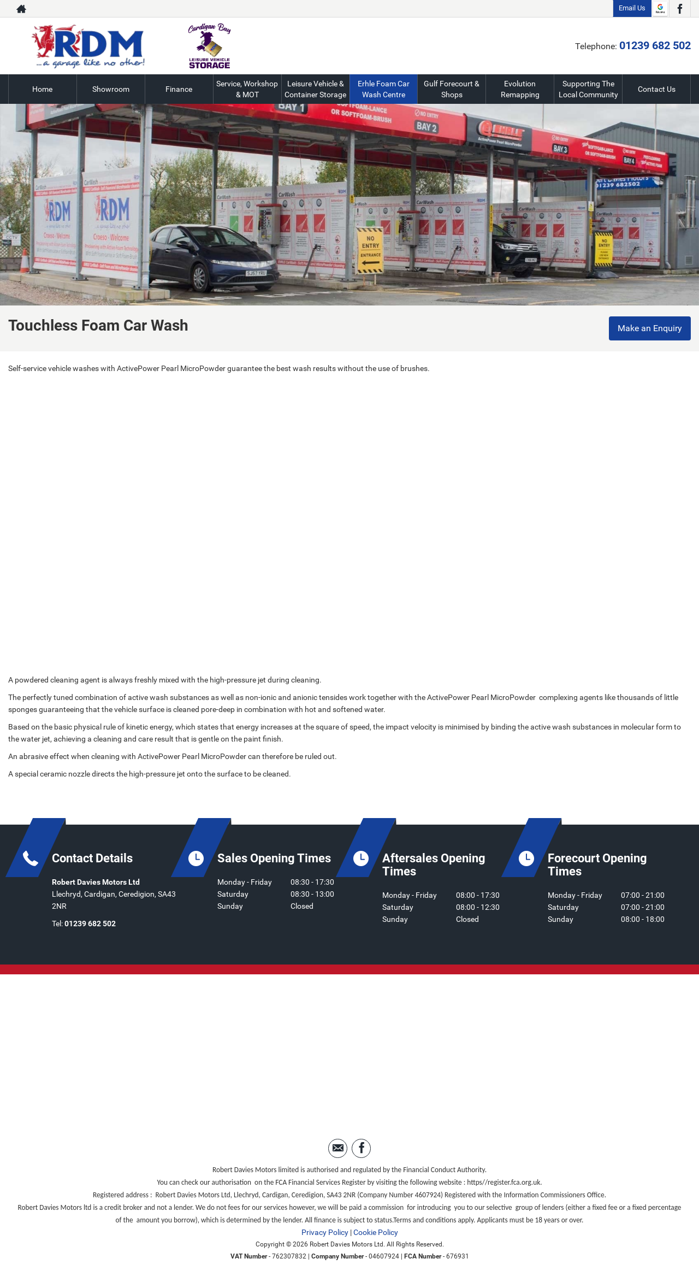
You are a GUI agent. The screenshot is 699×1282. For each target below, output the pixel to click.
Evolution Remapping (520, 89)
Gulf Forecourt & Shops (451, 89)
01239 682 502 (655, 45)
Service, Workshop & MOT (247, 89)
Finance (178, 89)
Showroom (110, 89)
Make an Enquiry (650, 328)
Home (42, 89)
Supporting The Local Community (588, 89)
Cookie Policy (375, 1232)
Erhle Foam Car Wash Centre (384, 89)
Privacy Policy (324, 1232)
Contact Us (657, 89)
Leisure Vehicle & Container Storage (315, 89)
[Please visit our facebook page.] (679, 8)
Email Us (632, 8)
